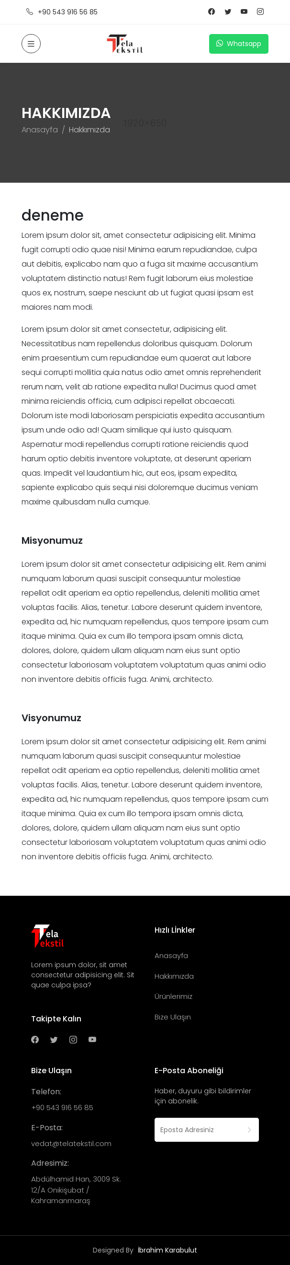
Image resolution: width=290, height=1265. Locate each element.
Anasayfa (40, 129)
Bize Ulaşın (173, 1017)
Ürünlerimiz (173, 996)
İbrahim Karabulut (167, 1250)
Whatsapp (238, 43)
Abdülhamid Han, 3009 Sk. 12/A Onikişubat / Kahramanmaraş (76, 1190)
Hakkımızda (174, 976)
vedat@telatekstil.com (71, 1143)
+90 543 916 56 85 (62, 12)
